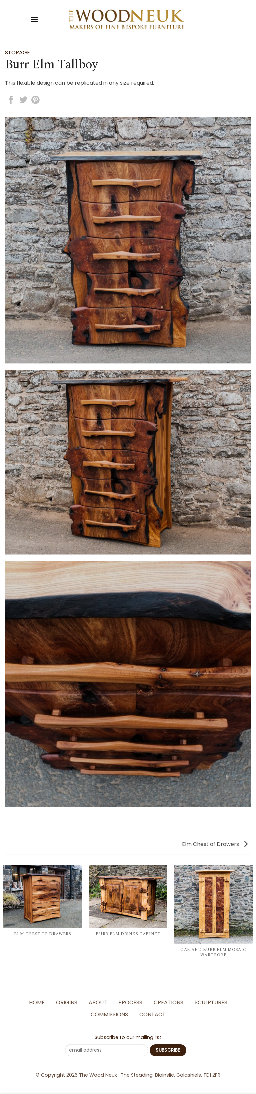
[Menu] (34, 19)
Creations (168, 1002)
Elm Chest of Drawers (215, 844)
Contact (152, 1014)
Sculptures (211, 1002)
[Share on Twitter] (23, 100)
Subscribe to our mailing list (128, 1037)
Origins (66, 1002)
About (98, 1002)
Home (37, 1002)
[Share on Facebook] (11, 100)
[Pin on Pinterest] (35, 100)
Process (130, 1002)
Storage (17, 52)
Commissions (109, 1014)
